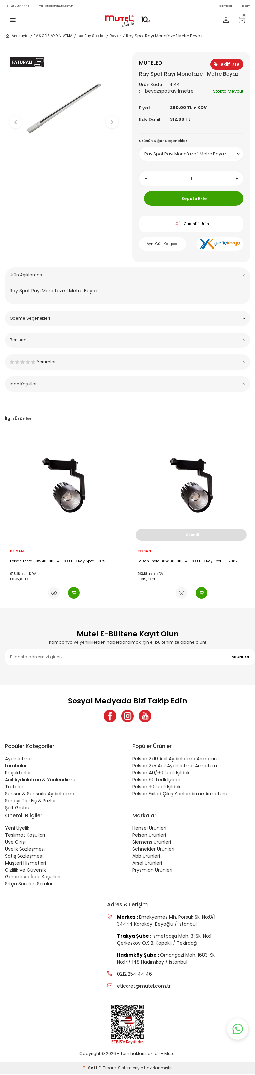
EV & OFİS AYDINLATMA (53, 35)
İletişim (246, 6)
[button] (63, 186)
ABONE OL (241, 656)
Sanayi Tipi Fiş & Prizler (30, 801)
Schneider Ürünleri (153, 849)
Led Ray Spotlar (91, 35)
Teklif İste (227, 64)
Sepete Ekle (194, 198)
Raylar (115, 35)
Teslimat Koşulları (25, 835)
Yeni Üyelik (17, 828)
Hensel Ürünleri (149, 828)
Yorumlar (127, 362)
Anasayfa (17, 36)
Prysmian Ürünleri (152, 870)
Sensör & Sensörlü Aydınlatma (39, 794)
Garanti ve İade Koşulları (32, 877)
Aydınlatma (18, 759)
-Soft (91, 1068)
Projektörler (18, 773)
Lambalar (16, 766)
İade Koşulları (127, 384)
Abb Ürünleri (146, 856)
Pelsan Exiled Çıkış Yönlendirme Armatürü (179, 794)
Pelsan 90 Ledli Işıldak (156, 780)
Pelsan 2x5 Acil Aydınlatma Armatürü (174, 766)
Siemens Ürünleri (151, 842)
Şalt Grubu (17, 808)
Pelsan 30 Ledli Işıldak (156, 787)
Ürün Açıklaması (127, 275)
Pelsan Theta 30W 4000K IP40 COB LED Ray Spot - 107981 (59, 561)
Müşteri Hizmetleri (25, 863)
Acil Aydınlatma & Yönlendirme (41, 780)
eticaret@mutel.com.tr (56, 6)
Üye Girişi (15, 842)
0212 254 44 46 (17, 6)
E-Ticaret (108, 1068)
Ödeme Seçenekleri (127, 318)
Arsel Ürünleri (147, 863)
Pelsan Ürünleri (149, 835)
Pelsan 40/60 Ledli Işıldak (161, 773)
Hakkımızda (225, 6)
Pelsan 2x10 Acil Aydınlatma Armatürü (175, 759)
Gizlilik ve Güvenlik (25, 870)
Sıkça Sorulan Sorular (29, 884)
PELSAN (17, 551)
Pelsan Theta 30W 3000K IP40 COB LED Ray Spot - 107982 (187, 561)
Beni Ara (127, 340)
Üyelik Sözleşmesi (25, 849)
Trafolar (14, 787)
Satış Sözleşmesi (24, 856)
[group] (64, 116)
